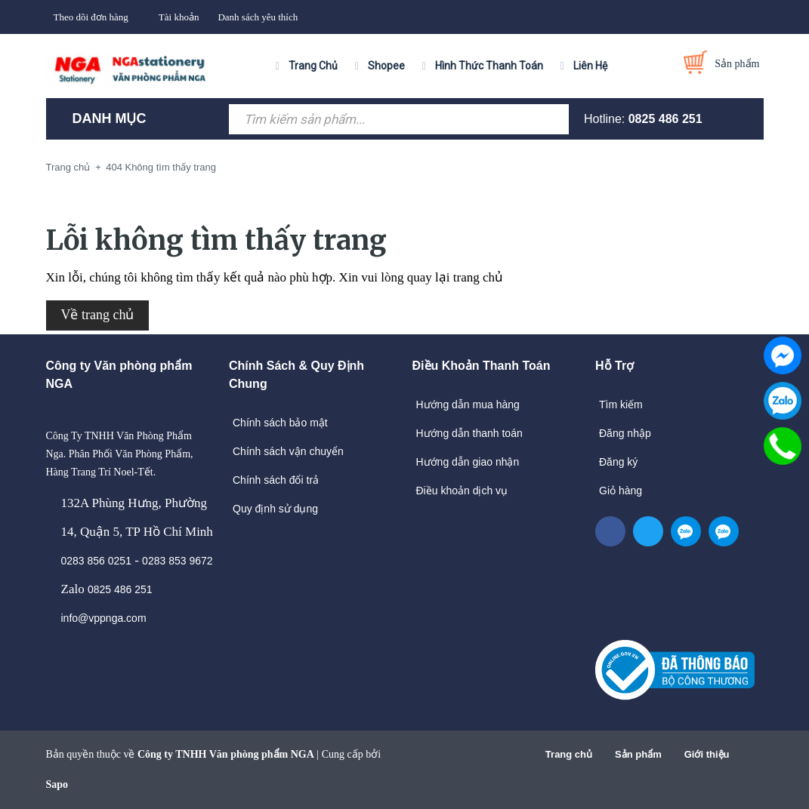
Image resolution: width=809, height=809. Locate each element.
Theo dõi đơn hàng (91, 17)
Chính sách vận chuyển (288, 451)
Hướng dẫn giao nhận (468, 462)
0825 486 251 (665, 118)
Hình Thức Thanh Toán (489, 66)
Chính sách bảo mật (280, 423)
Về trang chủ (97, 314)
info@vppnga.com (104, 618)
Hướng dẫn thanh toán (469, 433)
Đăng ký (618, 462)
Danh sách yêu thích (258, 17)
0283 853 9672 (177, 561)
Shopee (386, 66)
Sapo (57, 784)
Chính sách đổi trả (276, 480)
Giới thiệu (707, 754)
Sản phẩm (638, 754)
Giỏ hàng (620, 490)
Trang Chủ (313, 66)
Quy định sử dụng (275, 509)
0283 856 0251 (96, 561)
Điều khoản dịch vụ (462, 490)
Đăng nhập (625, 433)
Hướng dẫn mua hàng (468, 404)
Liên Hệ (590, 66)
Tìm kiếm (621, 404)
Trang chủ (568, 754)
